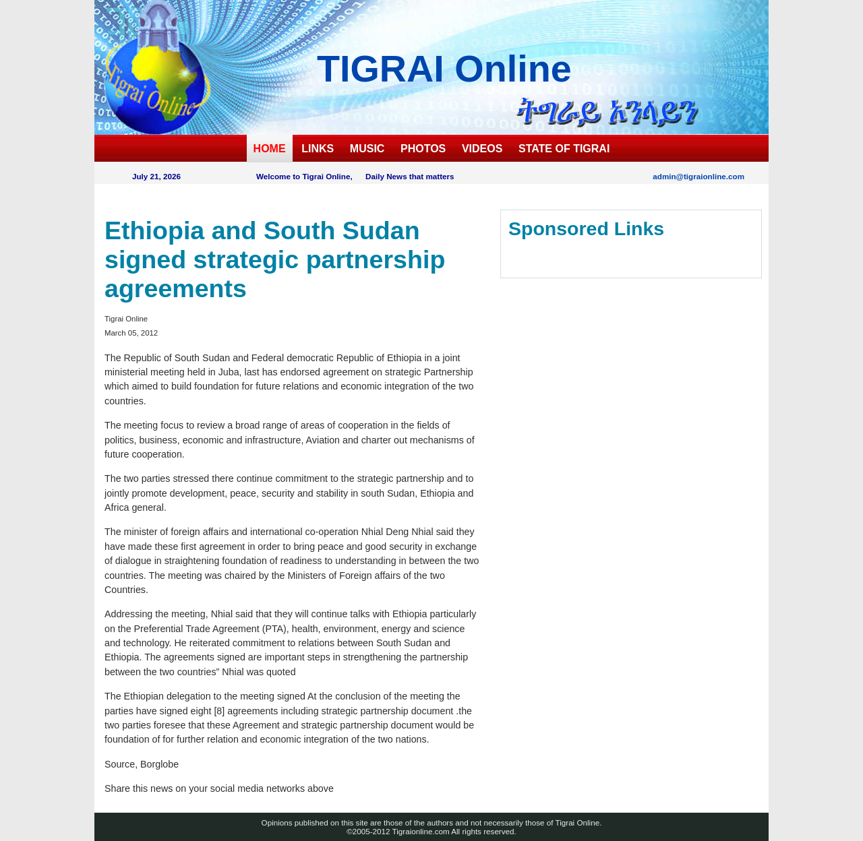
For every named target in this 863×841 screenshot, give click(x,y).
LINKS (317, 148)
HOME (270, 148)
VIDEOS (482, 148)
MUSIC (367, 148)
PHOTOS (423, 148)
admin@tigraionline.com (698, 176)
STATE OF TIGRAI (563, 148)
